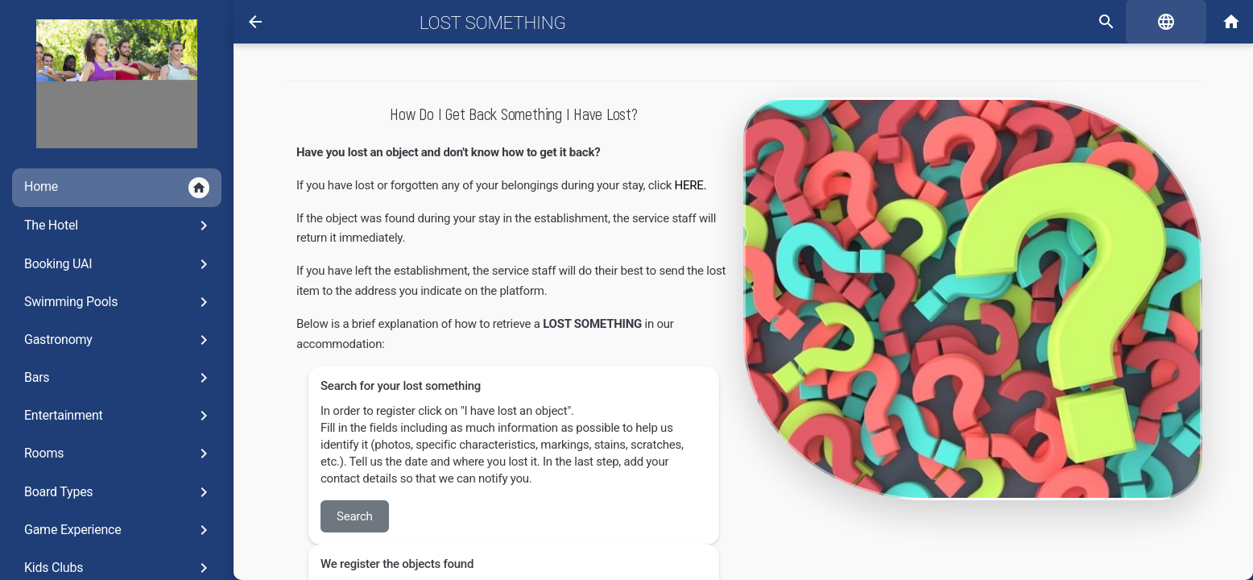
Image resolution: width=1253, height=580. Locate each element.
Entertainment (118, 415)
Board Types (118, 492)
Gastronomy (118, 340)
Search (355, 516)
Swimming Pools (118, 302)
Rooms (118, 453)
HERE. (692, 185)
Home (116, 187)
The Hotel (118, 225)
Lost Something (493, 22)
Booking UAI (118, 264)
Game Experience (118, 530)
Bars (118, 377)
